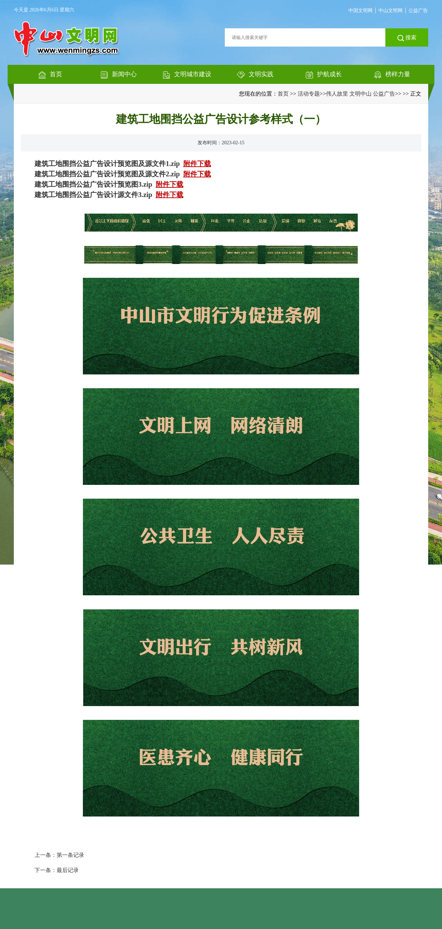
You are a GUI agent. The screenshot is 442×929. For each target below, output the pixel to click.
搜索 (406, 38)
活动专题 (309, 94)
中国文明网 (360, 10)
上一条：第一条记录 (59, 855)
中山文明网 (390, 10)
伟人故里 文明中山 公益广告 (360, 94)
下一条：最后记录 (57, 870)
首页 (283, 94)
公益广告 (418, 10)
